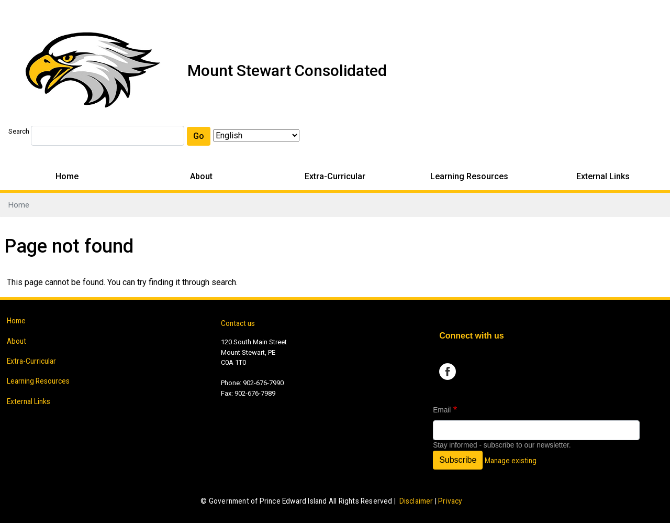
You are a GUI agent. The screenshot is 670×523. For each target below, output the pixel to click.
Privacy (450, 501)
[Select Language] (256, 135)
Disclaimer (416, 501)
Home (67, 176)
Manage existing (511, 460)
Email (442, 410)
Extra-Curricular (335, 176)
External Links (603, 176)
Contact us (238, 323)
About (201, 176)
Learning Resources (469, 176)
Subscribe (457, 459)
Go (198, 136)
